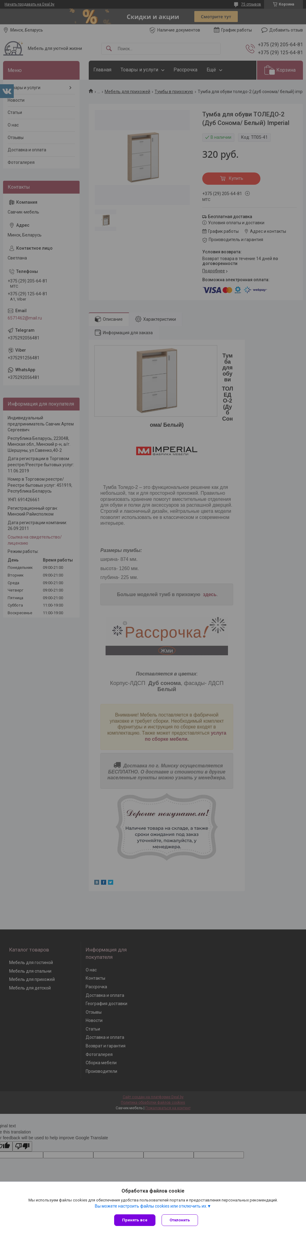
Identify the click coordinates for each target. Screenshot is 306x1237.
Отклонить (180, 1220)
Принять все (134, 1220)
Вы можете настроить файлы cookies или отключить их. (151, 1206)
